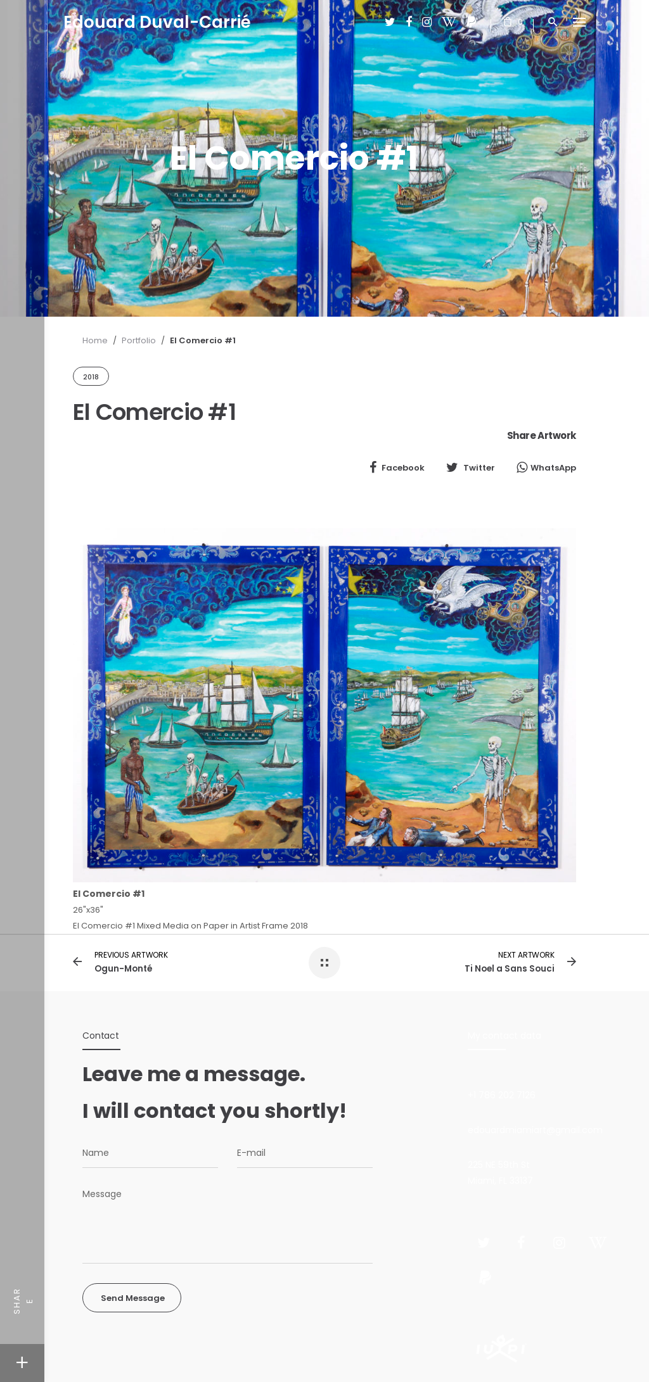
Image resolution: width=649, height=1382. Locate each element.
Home (95, 340)
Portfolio (139, 340)
